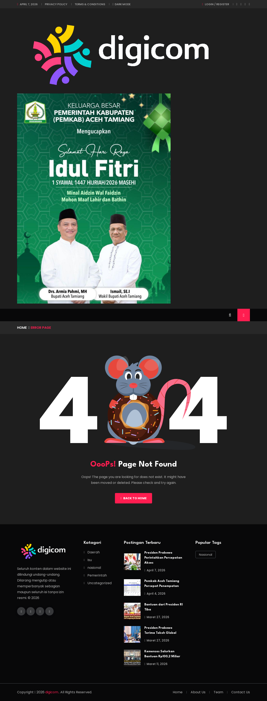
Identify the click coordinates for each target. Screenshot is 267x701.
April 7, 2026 (29, 4)
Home (22, 327)
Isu (89, 560)
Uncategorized (99, 583)
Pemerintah (97, 575)
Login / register (217, 4)
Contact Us (240, 692)
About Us (198, 692)
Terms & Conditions (90, 4)
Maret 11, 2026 (156, 664)
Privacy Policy (56, 4)
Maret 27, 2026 (156, 617)
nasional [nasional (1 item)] (205, 554)
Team (218, 692)
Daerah (93, 552)
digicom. (52, 692)
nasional (94, 567)
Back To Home (133, 498)
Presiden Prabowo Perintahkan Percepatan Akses (163, 557)
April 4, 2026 (154, 593)
